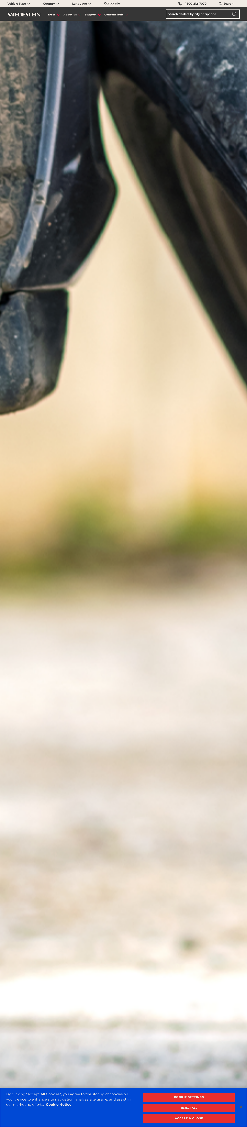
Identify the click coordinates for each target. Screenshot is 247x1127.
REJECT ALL (189, 1107)
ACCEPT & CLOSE (189, 1118)
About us (70, 14)
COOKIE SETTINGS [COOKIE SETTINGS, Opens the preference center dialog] (189, 1097)
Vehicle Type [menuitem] (18, 3)
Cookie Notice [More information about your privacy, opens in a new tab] (58, 1104)
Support (91, 14)
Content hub (113, 14)
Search (228, 3)
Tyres (52, 14)
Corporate (112, 3)
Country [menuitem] (51, 3)
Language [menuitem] (81, 3)
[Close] (241, 1107)
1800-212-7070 (192, 4)
